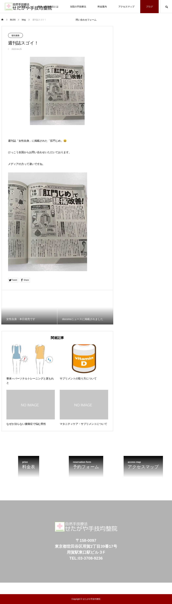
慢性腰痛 (15, 35)
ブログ (149, 6)
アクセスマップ (126, 6)
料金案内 (102, 6)
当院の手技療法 (78, 6)
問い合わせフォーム (86, 19)
